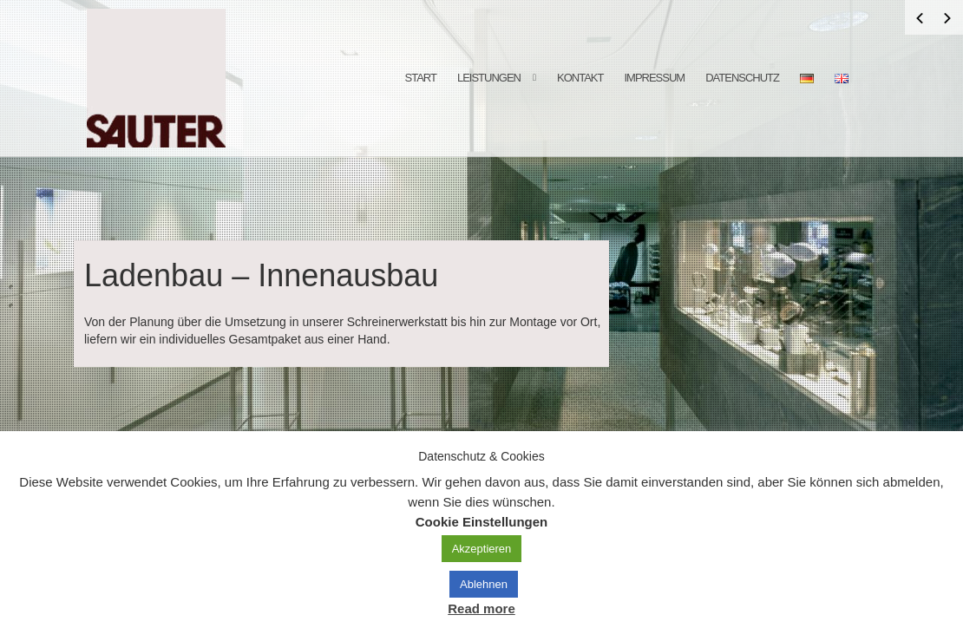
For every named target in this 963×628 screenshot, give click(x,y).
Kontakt (580, 77)
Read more (481, 608)
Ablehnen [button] (484, 584)
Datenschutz (742, 77)
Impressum (654, 77)
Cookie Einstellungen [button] (482, 521)
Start (420, 77)
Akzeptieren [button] (482, 548)
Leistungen (489, 77)
